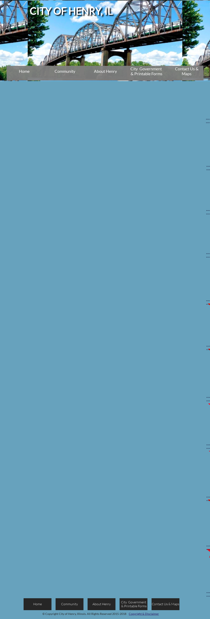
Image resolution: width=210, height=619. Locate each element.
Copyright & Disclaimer (144, 614)
